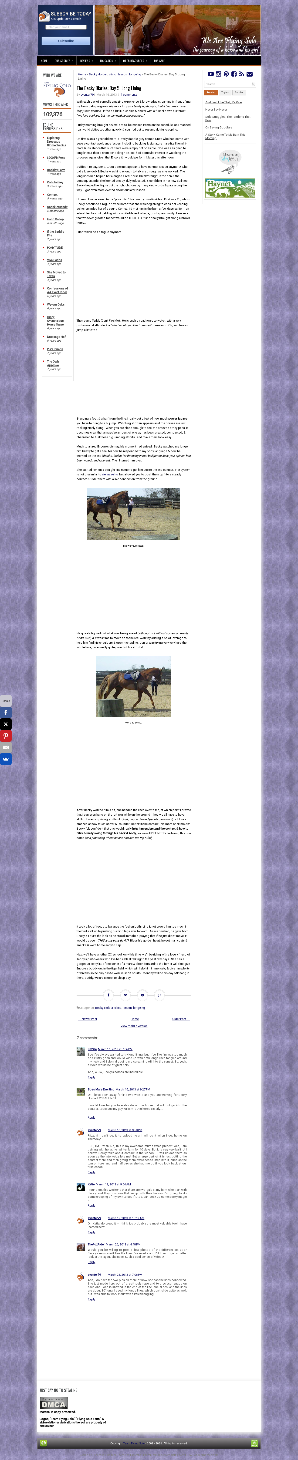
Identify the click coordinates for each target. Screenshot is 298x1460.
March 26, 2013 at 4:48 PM (123, 1244)
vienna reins (110, 474)
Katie (91, 1184)
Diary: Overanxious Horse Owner (55, 320)
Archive (239, 92)
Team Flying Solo (134, 1443)
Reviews (88, 59)
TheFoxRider (96, 1244)
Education (109, 59)
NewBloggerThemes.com (202, 1455)
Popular (211, 92)
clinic (112, 74)
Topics (225, 92)
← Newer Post (87, 1019)
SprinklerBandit (57, 207)
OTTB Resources (136, 59)
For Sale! (159, 61)
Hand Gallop (55, 219)
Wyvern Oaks (55, 304)
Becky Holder (98, 74)
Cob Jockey (55, 182)
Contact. (52, 194)
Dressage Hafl (56, 337)
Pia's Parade (55, 349)
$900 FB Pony (56, 157)
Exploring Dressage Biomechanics (56, 141)
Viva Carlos (54, 260)
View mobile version (134, 1026)
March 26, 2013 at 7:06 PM (125, 1274)
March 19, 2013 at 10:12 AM (126, 1218)
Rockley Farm (56, 170)
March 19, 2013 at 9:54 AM (113, 1184)
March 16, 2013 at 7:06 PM (115, 1049)
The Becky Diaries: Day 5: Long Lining (109, 88)
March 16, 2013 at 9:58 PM (125, 1130)
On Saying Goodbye (218, 127)
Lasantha (135, 1455)
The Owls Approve (53, 363)
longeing (135, 74)
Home (44, 61)
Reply (91, 1077)
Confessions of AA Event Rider (57, 290)
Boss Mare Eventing (101, 1089)
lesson (122, 74)
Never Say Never (216, 109)
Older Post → (181, 1019)
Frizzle (92, 1049)
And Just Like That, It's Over (223, 102)
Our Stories (65, 59)
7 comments (129, 94)
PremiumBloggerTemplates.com (163, 1455)
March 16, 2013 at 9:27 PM (133, 1089)
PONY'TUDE (55, 247)
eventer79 (87, 94)
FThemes (98, 1455)
